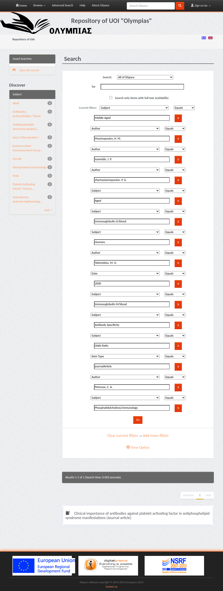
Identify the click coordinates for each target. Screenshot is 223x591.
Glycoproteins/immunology (29, 167)
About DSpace (100, 5)
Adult (16, 103)
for (94, 87)
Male (16, 176)
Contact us (111, 586)
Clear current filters (122, 435)
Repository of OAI (23, 39)
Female (17, 159)
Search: (107, 77)
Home (21, 5)
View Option (137, 447)
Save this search (26, 70)
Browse (39, 5)
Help (82, 5)
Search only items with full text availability (139, 98)
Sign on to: (201, 5)
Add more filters (156, 435)
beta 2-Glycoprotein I (26, 137)
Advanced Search (62, 5)
